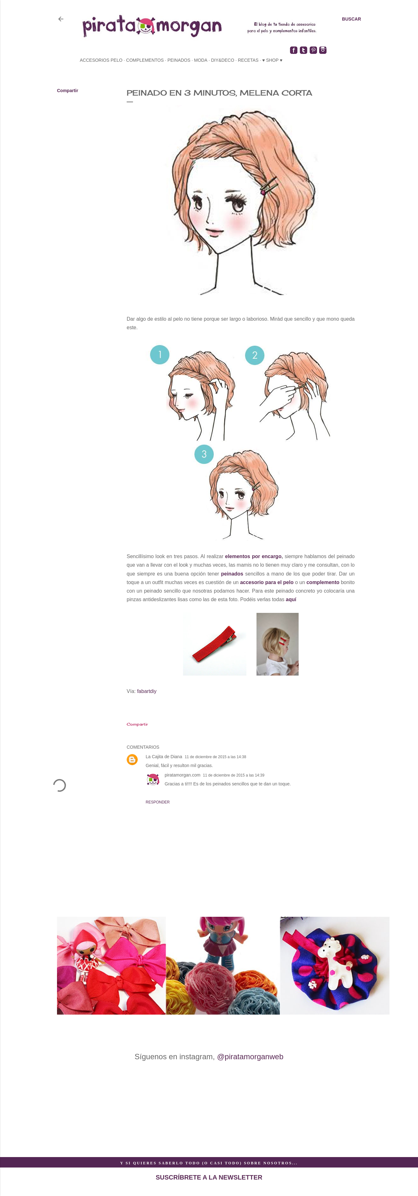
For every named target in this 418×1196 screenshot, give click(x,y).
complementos (145, 60)
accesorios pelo (101, 60)
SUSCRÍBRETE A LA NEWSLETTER (209, 1177)
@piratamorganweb (250, 1056)
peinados (179, 60)
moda (200, 60)
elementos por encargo (253, 556)
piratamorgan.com (182, 774)
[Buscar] (351, 19)
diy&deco (222, 60)
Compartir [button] (67, 90)
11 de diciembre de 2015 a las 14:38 (215, 757)
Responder (158, 802)
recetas (248, 60)
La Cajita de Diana (164, 756)
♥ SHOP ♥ (272, 60)
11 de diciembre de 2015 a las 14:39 (233, 775)
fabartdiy (146, 691)
